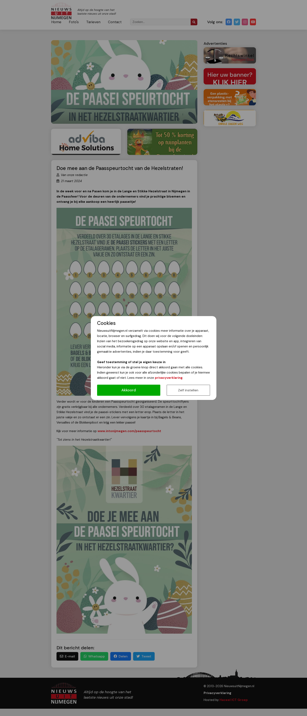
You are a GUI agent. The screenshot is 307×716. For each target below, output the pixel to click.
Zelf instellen (188, 390)
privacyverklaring (168, 378)
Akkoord (128, 390)
